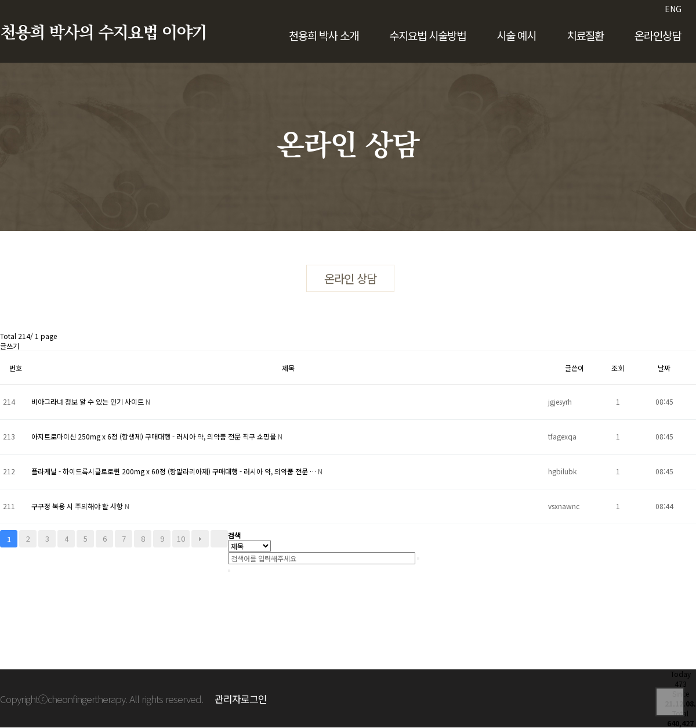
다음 (200, 538)
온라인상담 (658, 35)
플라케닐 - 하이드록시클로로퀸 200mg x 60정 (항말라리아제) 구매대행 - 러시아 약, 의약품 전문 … (174, 471)
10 (181, 538)
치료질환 (585, 35)
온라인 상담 (350, 278)
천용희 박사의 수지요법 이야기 (103, 33)
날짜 (664, 368)
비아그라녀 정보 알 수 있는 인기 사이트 (88, 401)
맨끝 (219, 538)
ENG (673, 9)
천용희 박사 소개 (323, 35)
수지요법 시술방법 (427, 35)
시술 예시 (516, 35)
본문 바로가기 (0, 0)
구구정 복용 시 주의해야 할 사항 (78, 506)
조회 (617, 368)
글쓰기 (9, 346)
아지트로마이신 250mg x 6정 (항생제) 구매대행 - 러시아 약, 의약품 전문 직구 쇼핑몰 (154, 436)
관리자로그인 (241, 698)
